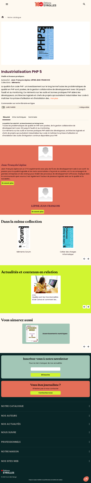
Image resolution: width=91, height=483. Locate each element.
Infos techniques (19, 117)
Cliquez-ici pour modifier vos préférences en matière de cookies (45, 480)
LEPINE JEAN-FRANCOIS (40, 80)
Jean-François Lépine (20, 80)
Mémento (16, 82)
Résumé (6, 117)
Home (2, 17)
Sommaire (32, 117)
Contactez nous (46, 393)
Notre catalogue (14, 17)
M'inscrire (45, 375)
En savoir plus (8, 183)
